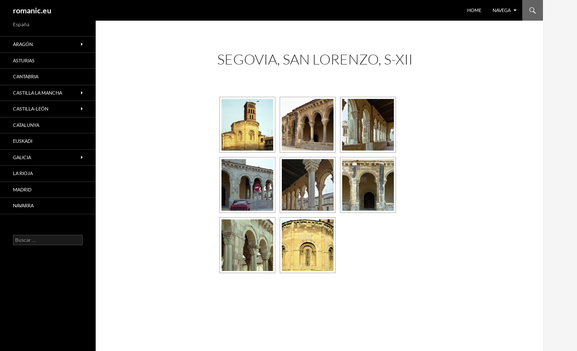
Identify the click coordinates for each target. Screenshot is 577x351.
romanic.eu (32, 10)
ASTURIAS (23, 60)
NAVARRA (23, 205)
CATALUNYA (26, 125)
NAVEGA (502, 10)
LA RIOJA (23, 173)
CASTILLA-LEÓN (30, 108)
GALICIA (22, 157)
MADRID (22, 189)
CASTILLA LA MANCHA (37, 92)
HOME (474, 10)
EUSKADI (22, 141)
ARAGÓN (23, 44)
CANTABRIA (25, 76)
